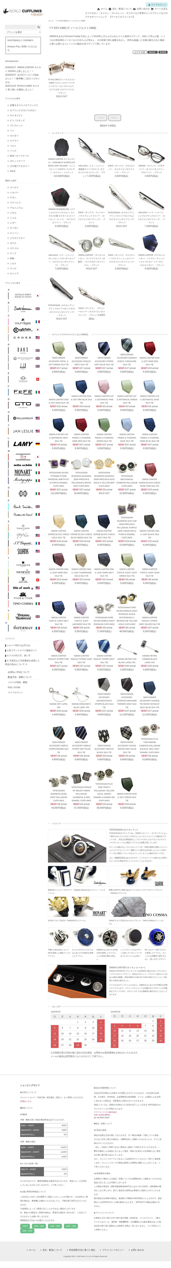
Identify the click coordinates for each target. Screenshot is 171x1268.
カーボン (14, 228)
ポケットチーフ (17, 161)
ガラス (13, 243)
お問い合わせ (141, 9)
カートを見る (159, 9)
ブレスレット (16, 125)
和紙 (12, 258)
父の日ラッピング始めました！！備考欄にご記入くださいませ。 (22, 78)
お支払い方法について (19, 672)
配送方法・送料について (20, 677)
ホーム (102, 9)
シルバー (14, 192)
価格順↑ (152, 52)
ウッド (13, 253)
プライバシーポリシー (113, 1250)
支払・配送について (120, 9)
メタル (13, 213)
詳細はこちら (26, 1101)
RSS (10, 687)
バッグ (13, 151)
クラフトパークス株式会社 (105, 1112)
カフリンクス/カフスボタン (23, 110)
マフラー (14, 141)
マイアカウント (157, 5)
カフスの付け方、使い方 (19, 655)
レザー (13, 223)
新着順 (163, 52)
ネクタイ (14, 136)
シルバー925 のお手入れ (18, 645)
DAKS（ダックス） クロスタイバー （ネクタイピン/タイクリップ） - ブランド (121, 169)
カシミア (14, 273)
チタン (13, 197)
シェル (13, 218)
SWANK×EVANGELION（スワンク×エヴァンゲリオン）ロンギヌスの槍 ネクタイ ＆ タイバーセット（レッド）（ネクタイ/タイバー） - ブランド (61, 216)
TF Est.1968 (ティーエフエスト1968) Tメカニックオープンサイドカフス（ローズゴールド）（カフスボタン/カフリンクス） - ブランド (61, 86)
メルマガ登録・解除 (17, 682)
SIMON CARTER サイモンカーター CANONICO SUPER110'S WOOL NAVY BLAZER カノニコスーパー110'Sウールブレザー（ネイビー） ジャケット (61, 166)
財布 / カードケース (19, 156)
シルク (13, 263)
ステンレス (15, 202)
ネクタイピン (16, 115)
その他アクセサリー (19, 166)
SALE (12, 171)
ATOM (17, 687)
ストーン (14, 233)
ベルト (13, 146)
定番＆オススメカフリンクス (24, 105)
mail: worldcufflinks (102, 1115)
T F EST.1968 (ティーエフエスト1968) (71, 21)
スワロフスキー (17, 238)
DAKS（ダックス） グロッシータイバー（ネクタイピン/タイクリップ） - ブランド (91, 311)
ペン (12, 130)
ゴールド (14, 187)
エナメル (14, 248)
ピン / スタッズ (17, 120)
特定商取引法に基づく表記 (82, 1250)
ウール (13, 268)
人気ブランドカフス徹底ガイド (22, 650)
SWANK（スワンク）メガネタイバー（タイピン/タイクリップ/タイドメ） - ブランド (151, 169)
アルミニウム (16, 208)
